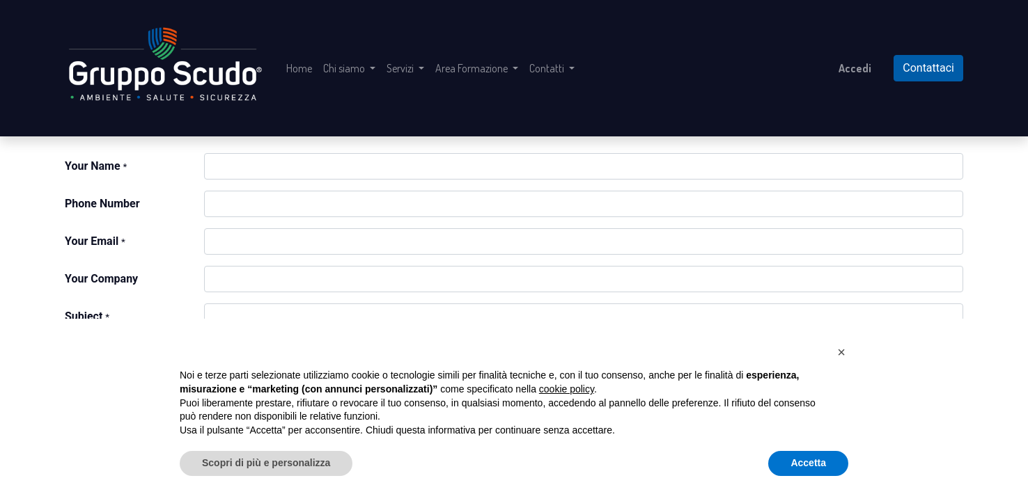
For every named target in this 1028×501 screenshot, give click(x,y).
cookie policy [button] (566, 389)
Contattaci (928, 67)
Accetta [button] (808, 462)
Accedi (855, 68)
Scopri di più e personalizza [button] (266, 462)
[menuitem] (299, 68)
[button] (841, 352)
